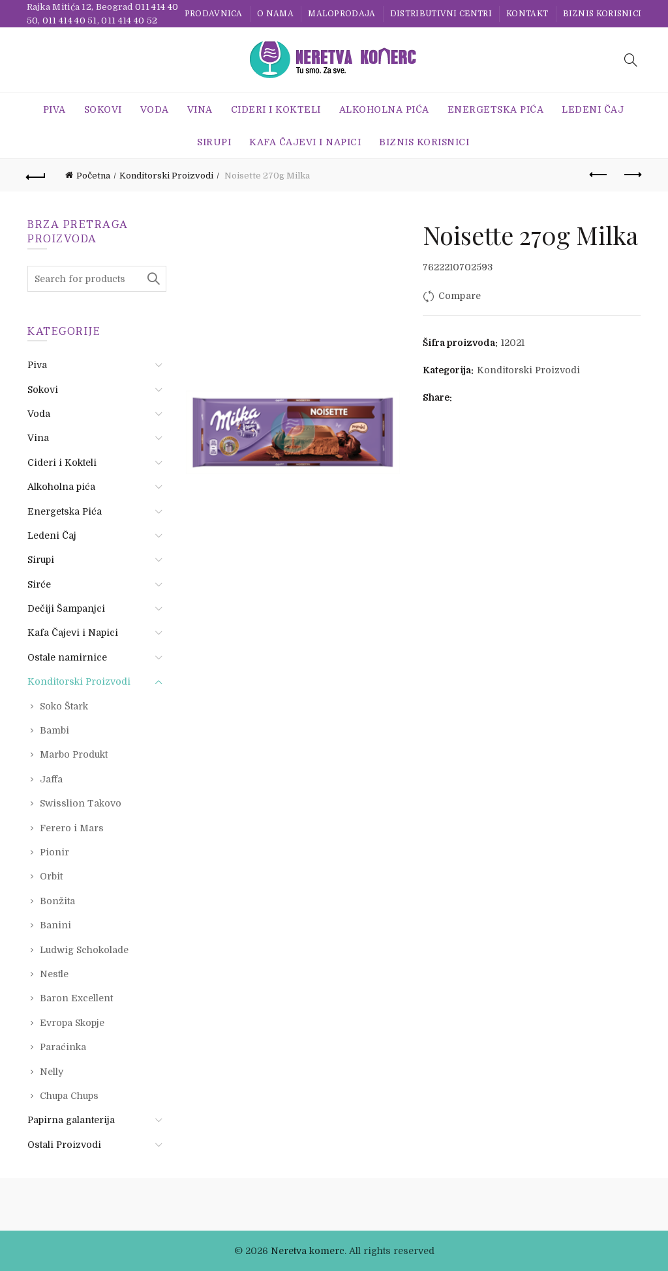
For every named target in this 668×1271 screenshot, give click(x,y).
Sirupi (214, 142)
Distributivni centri (441, 13)
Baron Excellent (76, 998)
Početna (93, 175)
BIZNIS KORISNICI (602, 13)
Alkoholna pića (384, 109)
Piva (54, 109)
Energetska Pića (496, 109)
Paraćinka (63, 1047)
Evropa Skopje (72, 1023)
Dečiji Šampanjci (66, 608)
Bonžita (57, 901)
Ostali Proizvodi (64, 1144)
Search (153, 279)
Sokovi (103, 109)
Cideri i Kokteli (276, 109)
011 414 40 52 (129, 20)
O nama (275, 13)
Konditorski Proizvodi (166, 175)
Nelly (51, 1071)
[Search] (630, 60)
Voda (154, 109)
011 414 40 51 (69, 20)
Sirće (39, 584)
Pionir (54, 852)
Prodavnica (214, 13)
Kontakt (527, 13)
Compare (459, 296)
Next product (631, 174)
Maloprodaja (341, 13)
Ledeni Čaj (593, 109)
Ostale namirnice (67, 657)
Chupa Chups (69, 1096)
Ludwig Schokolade (84, 950)
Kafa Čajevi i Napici (305, 142)
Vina (200, 109)
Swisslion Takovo (80, 803)
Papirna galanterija (71, 1120)
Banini (55, 925)
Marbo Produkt (74, 754)
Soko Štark (64, 706)
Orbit (51, 876)
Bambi (54, 730)
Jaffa (51, 779)
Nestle (54, 974)
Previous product (599, 174)
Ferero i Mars (72, 828)
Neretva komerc (307, 1251)
